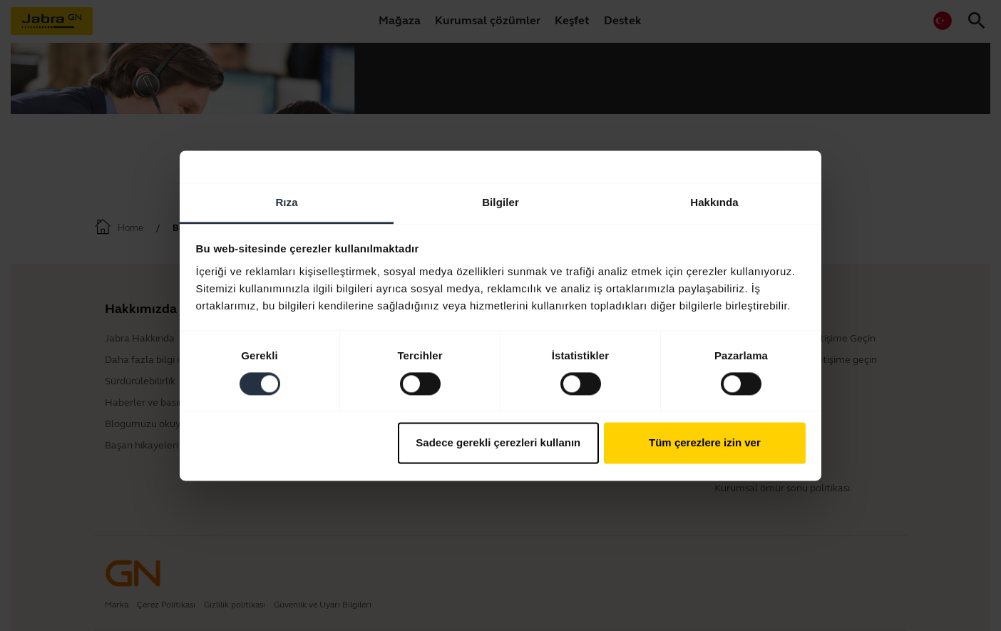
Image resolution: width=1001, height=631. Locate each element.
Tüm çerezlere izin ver (705, 443)
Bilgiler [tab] (500, 202)
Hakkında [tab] (714, 202)
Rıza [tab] (286, 202)
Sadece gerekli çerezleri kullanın (498, 443)
